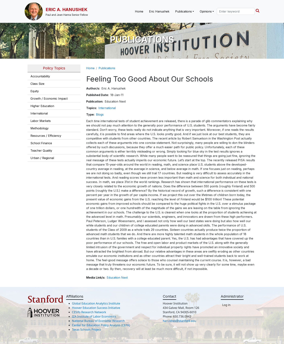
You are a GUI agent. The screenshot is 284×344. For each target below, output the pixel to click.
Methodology (39, 128)
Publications (107, 68)
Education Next (117, 277)
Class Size (37, 84)
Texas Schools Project (86, 330)
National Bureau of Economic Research (98, 321)
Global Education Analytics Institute (96, 303)
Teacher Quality (41, 150)
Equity (34, 91)
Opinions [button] (206, 11)
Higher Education (42, 106)
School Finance (41, 143)
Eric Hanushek (159, 11)
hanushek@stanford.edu (179, 321)
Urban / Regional (42, 158)
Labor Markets (40, 121)
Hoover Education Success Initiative (96, 308)
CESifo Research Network (89, 312)
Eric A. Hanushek (66, 9)
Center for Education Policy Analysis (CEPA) (101, 325)
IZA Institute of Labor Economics (94, 316)
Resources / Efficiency (45, 135)
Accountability (40, 76)
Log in (226, 305)
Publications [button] (183, 11)
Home (139, 11)
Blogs (100, 114)
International (39, 113)
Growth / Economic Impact (49, 98)
